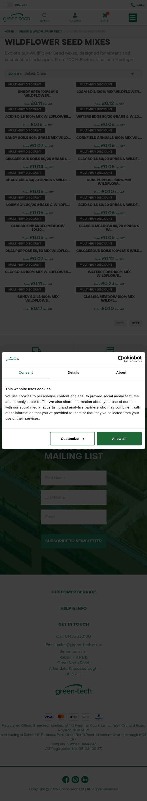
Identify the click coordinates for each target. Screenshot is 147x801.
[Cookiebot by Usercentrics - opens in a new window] (121, 358)
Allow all (119, 439)
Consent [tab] (26, 372)
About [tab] (121, 372)
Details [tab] (73, 372)
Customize (72, 439)
